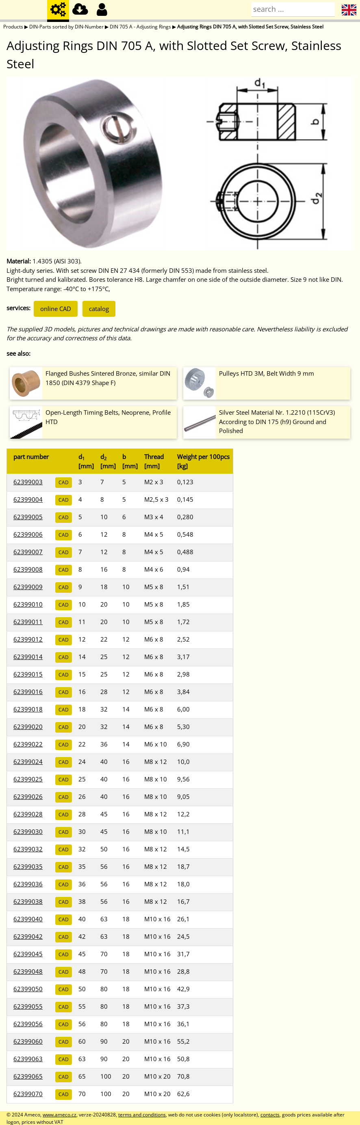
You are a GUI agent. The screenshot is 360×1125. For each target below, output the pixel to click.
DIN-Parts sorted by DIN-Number (66, 26)
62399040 (28, 919)
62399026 (28, 796)
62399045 (28, 954)
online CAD (55, 309)
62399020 (28, 726)
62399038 (28, 901)
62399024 (28, 761)
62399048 (28, 971)
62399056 (28, 1024)
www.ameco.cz (59, 1114)
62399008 (28, 569)
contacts (270, 1114)
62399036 (28, 884)
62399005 (28, 517)
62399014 (28, 657)
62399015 (28, 674)
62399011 (28, 622)
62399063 (28, 1059)
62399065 (28, 1076)
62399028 (28, 814)
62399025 (28, 779)
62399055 (28, 1006)
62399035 (28, 866)
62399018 (28, 709)
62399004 (28, 499)
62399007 (28, 552)
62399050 (28, 989)
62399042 (28, 936)
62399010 (28, 604)
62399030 (28, 831)
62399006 (28, 534)
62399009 (28, 587)
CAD (64, 482)
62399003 (28, 482)
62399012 (28, 639)
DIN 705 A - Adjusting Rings (140, 26)
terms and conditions (142, 1114)
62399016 (28, 692)
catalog (99, 309)
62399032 (28, 849)
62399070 (28, 1094)
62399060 (28, 1041)
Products (13, 26)
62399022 (28, 744)
